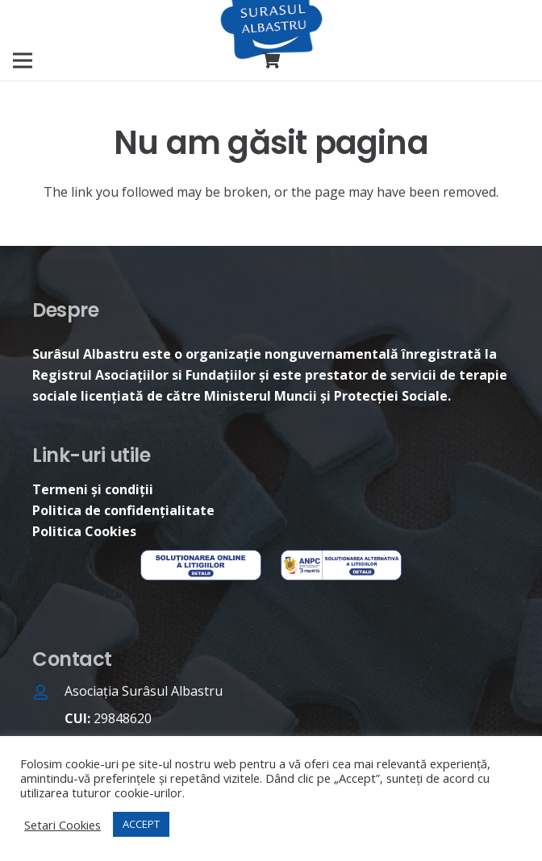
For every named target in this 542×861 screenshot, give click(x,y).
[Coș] (271, 60)
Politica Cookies (84, 531)
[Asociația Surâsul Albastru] (48, 693)
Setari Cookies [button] (62, 824)
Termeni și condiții (92, 489)
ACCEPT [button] (141, 824)
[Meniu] (22, 60)
